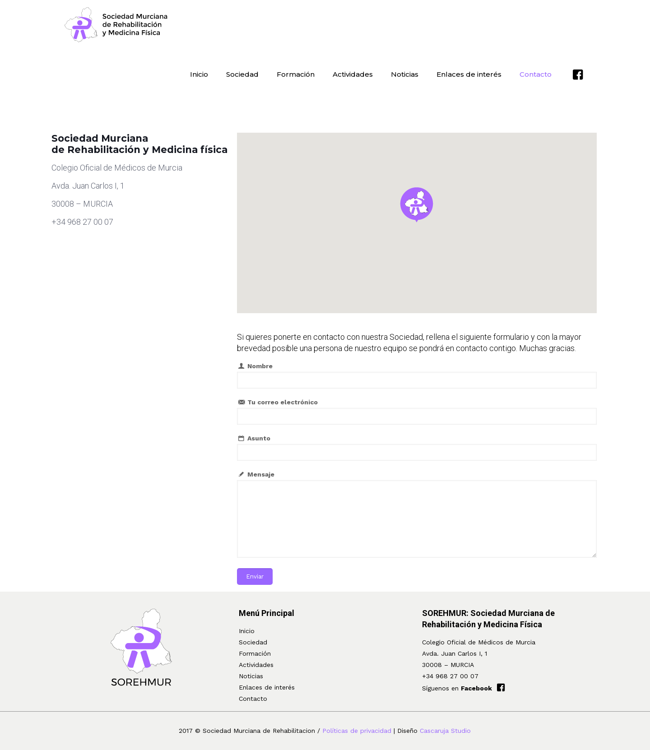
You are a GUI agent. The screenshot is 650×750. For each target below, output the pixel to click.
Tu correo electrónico (417, 411)
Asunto (417, 448)
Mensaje (417, 514)
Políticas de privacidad (356, 730)
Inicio (247, 630)
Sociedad (253, 642)
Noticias (251, 676)
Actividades (256, 664)
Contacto (253, 698)
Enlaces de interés (267, 687)
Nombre (417, 375)
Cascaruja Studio (445, 730)
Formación (255, 653)
